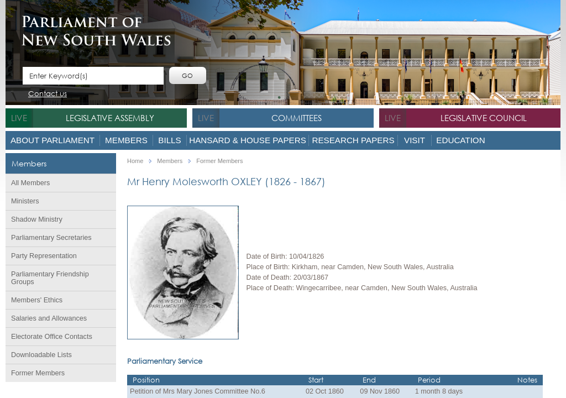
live (19, 117)
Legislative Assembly (110, 117)
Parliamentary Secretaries (51, 238)
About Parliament (53, 140)
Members (126, 140)
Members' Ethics (36, 300)
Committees (296, 117)
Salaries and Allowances (49, 318)
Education (460, 140)
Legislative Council (484, 117)
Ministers (25, 201)
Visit (414, 140)
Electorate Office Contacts (51, 337)
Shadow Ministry (36, 219)
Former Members (38, 373)
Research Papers (353, 140)
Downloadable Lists (41, 355)
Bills (169, 140)
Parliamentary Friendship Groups (50, 278)
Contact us (47, 94)
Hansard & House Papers (247, 140)
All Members (30, 183)
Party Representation (44, 256)
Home (135, 161)
